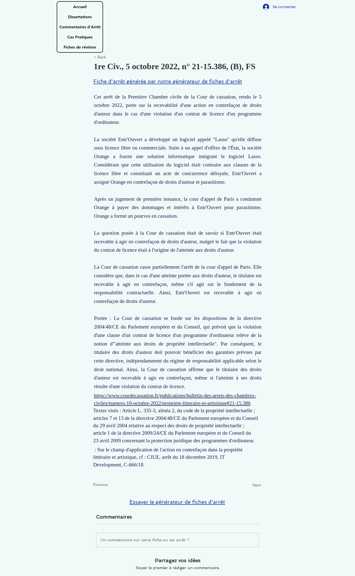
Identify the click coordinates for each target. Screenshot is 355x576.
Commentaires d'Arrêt (80, 27)
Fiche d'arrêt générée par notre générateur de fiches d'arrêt (167, 81)
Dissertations (80, 17)
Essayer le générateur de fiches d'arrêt (177, 502)
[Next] (248, 485)
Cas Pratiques (79, 37)
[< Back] (110, 57)
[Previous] (109, 485)
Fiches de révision (80, 47)
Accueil (80, 6)
